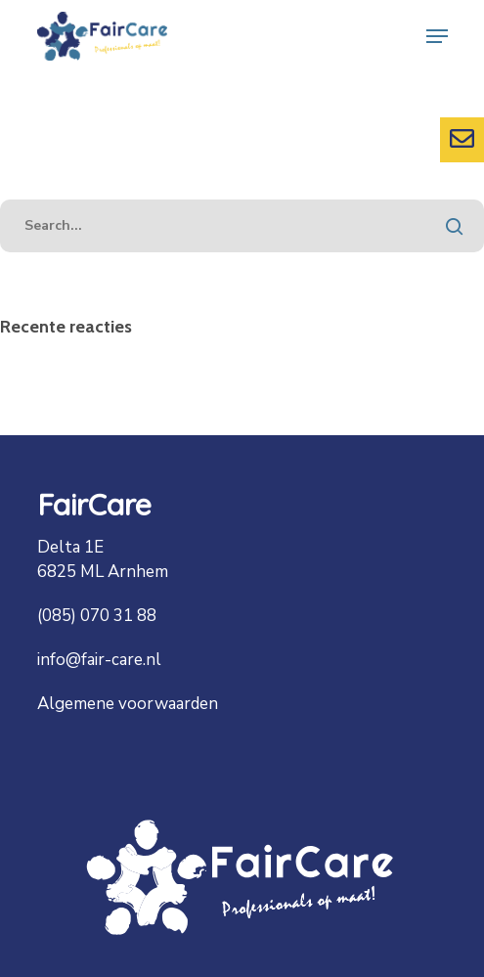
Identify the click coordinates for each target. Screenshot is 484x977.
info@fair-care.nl (99, 659)
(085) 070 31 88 (96, 615)
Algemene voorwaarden (127, 703)
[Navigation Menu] (437, 36)
